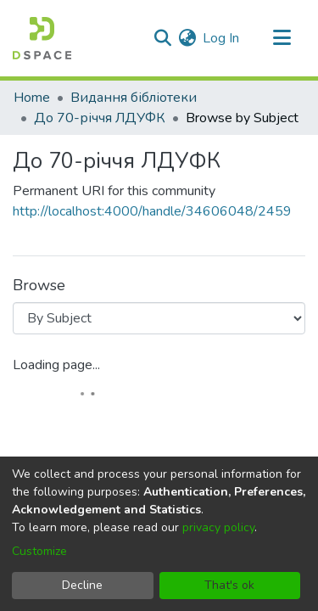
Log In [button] (222, 38)
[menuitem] (187, 38)
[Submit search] (162, 38)
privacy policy (218, 527)
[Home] (42, 38)
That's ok (229, 585)
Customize (39, 551)
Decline (82, 585)
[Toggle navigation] (281, 38)
